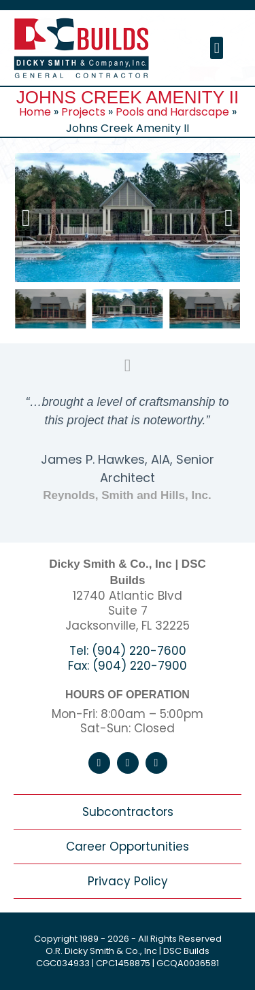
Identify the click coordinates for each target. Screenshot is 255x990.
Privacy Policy (128, 881)
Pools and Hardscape (172, 112)
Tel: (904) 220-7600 (127, 651)
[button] (216, 48)
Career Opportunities (127, 846)
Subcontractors (127, 812)
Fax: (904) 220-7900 (127, 666)
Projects (83, 112)
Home (35, 112)
